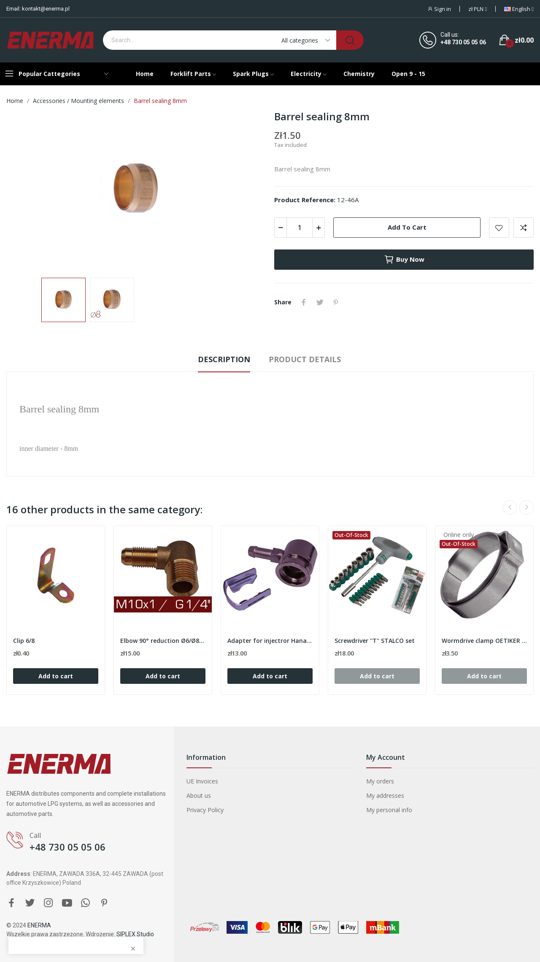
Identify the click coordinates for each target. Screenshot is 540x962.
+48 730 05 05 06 (463, 42)
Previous (509, 507)
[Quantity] (299, 227)
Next (526, 507)
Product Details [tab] (305, 359)
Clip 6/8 (24, 641)
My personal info (389, 810)
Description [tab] (224, 359)
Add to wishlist (499, 227)
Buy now (404, 260)
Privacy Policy (205, 810)
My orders (380, 781)
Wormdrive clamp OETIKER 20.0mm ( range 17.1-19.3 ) (484, 641)
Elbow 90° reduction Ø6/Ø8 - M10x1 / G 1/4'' (162, 641)
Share (304, 302)
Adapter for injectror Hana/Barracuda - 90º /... (270, 641)
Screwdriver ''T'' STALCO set (375, 641)
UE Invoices (202, 781)
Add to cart (407, 227)
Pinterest (336, 302)
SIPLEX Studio (135, 934)
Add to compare (523, 227)
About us (198, 795)
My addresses (385, 795)
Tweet (320, 302)
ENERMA (39, 925)
